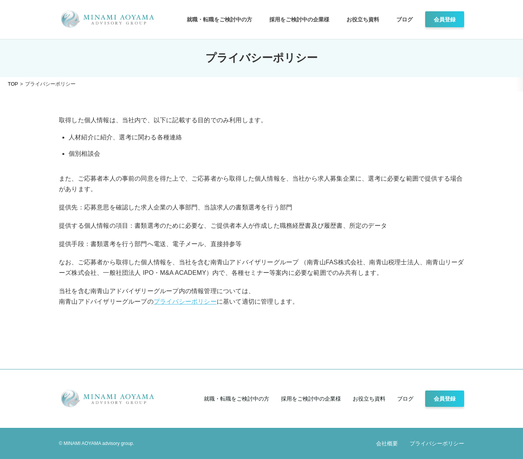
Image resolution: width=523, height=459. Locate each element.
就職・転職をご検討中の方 (219, 19)
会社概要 (387, 443)
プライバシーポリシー (185, 301)
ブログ (404, 19)
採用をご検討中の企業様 (299, 19)
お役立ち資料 (362, 19)
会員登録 (445, 19)
